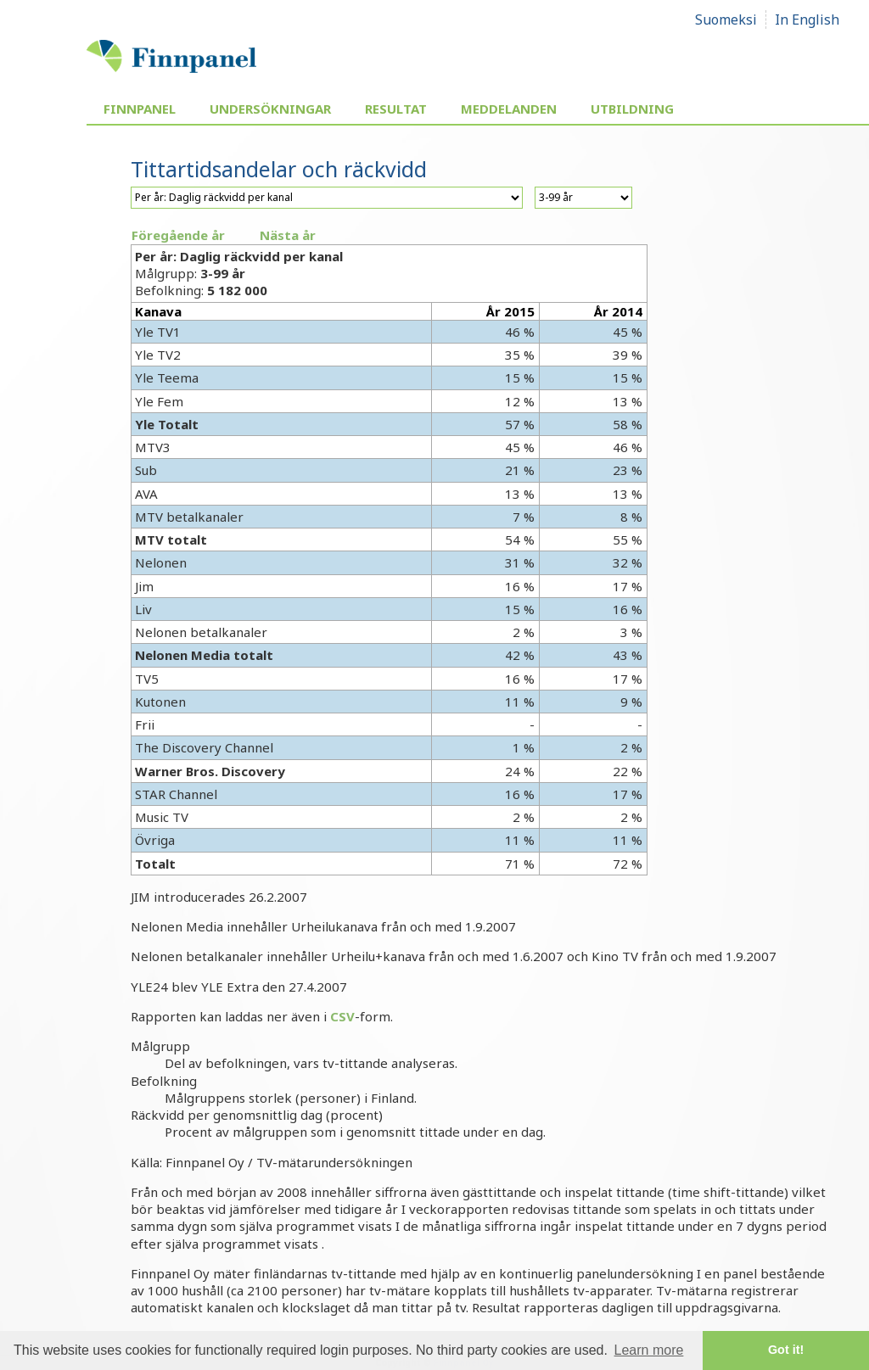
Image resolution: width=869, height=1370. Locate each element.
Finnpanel (140, 108)
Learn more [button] (649, 1350)
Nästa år (288, 234)
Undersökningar (270, 108)
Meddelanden (509, 108)
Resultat (396, 108)
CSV (342, 1016)
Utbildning (632, 108)
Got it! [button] (786, 1349)
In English (807, 19)
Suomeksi (726, 19)
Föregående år (178, 234)
